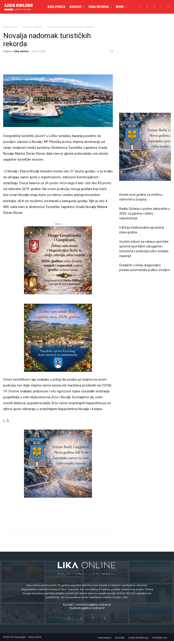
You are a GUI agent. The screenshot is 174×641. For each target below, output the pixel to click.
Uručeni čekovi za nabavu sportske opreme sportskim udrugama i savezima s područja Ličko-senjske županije (144, 249)
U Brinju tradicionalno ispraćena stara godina (141, 230)
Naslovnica (10, 27)
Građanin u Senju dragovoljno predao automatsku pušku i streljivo (144, 267)
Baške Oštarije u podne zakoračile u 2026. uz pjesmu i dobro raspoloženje (144, 213)
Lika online (21, 51)
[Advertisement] (145, 85)
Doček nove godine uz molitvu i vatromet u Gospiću (141, 197)
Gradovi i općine (32, 27)
